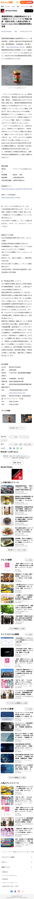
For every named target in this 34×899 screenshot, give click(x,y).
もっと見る (29, 560)
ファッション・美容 (26, 6)
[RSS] (22, 891)
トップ (3, 852)
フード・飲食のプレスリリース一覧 (18, 852)
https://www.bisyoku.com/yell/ (10, 197)
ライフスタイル (23, 437)
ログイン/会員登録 (26, 2)
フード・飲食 (13, 437)
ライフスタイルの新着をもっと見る (17, 703)
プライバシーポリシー (9, 882)
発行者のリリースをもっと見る (17, 550)
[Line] (17, 448)
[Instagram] (19, 891)
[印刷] (21, 448)
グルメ (13, 6)
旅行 (18, 6)
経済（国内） (28, 444)
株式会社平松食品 (6, 31)
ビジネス (4, 440)
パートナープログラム (9, 875)
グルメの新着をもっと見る (17, 628)
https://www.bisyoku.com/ (14, 47)
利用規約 (4, 879)
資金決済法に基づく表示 (9, 886)
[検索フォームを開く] (17, 2)
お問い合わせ (17, 462)
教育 (20, 444)
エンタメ (7, 6)
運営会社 (4, 872)
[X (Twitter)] (14, 448)
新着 (2, 6)
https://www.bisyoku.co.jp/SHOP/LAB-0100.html (16, 189)
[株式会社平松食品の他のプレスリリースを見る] (28, 10)
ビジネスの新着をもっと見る (17, 777)
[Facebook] (10, 448)
